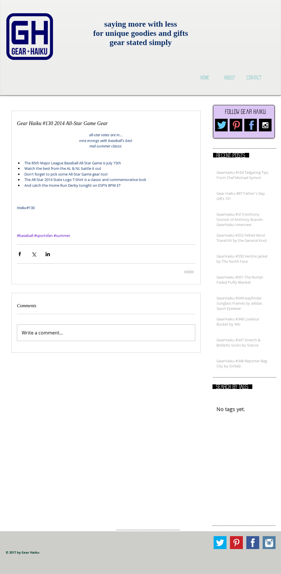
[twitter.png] (221, 125)
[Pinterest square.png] (236, 542)
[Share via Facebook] (19, 254)
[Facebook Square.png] (252, 542)
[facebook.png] (250, 125)
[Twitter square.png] (220, 542)
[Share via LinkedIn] (47, 254)
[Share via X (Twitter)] (33, 254)
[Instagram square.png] (269, 542)
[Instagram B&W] (265, 125)
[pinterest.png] (236, 125)
